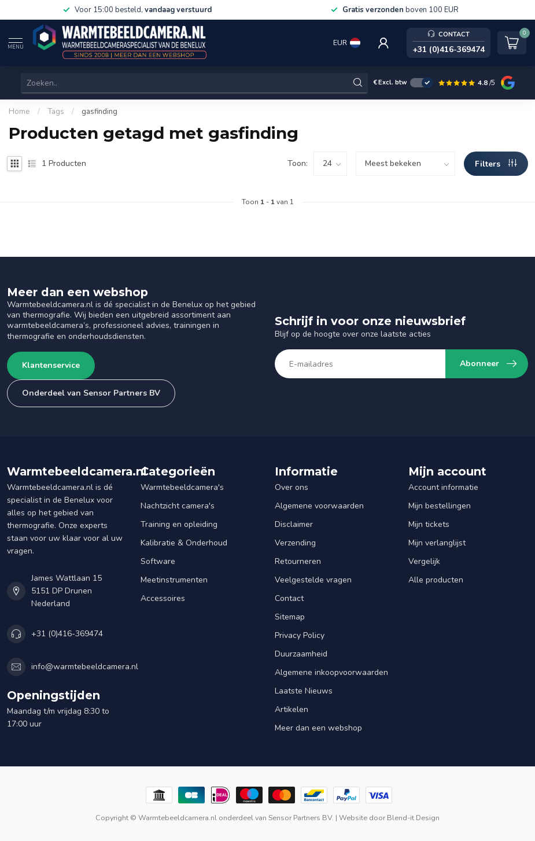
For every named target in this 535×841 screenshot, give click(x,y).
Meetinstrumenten (174, 579)
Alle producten (435, 579)
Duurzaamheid (301, 653)
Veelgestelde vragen (313, 579)
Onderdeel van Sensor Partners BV (91, 393)
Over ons (291, 487)
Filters (495, 163)
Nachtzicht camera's (178, 505)
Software (158, 561)
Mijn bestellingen (439, 505)
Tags (55, 111)
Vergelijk (424, 561)
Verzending (295, 542)
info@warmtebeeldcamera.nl (84, 666)
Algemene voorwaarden (319, 505)
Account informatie (443, 487)
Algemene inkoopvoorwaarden (331, 672)
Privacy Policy (299, 635)
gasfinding (99, 111)
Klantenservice (51, 365)
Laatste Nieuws (304, 690)
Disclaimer (294, 524)
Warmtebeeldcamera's (182, 487)
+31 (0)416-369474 (67, 633)
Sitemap (290, 616)
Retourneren (298, 561)
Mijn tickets (428, 524)
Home (19, 111)
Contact (289, 598)
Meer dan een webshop (318, 727)
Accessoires (163, 598)
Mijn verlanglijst (437, 542)
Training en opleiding (179, 524)
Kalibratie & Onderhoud (184, 542)
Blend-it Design (413, 817)
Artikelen (291, 709)
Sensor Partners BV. (301, 817)
